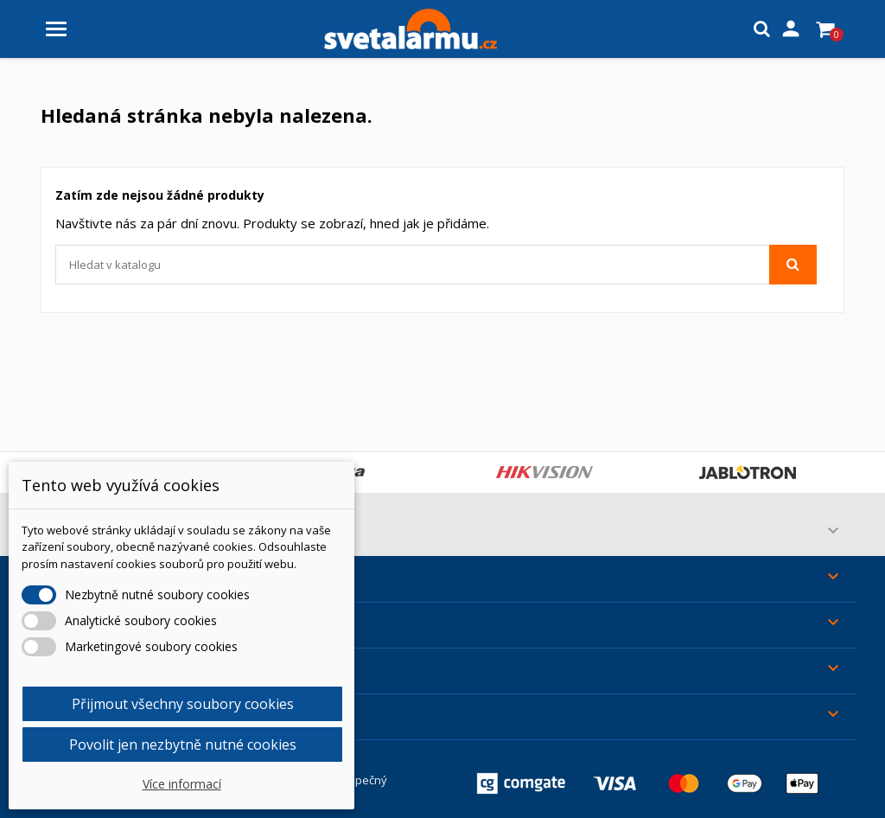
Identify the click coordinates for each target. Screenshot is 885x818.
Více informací (182, 784)
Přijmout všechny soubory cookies (183, 703)
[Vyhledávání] (436, 264)
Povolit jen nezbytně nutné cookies (182, 744)
